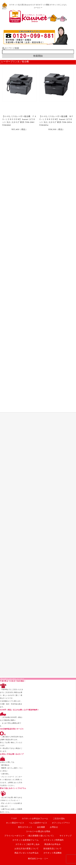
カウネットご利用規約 (53, 840)
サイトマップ (66, 836)
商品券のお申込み (52, 844)
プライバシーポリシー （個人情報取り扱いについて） (29, 836)
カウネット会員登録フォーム (25, 840)
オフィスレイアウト (61, 823)
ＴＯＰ (14, 819)
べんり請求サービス (38, 823)
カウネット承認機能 (52, 853)
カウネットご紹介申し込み (27, 844)
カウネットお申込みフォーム (35, 819)
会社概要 (41, 827)
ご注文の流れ (59, 819)
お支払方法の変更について (26, 849)
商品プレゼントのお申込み (26, 853)
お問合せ (54, 827)
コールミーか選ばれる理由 (38, 832)
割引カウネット (25, 827)
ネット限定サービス (15, 823)
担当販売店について (52, 849)
